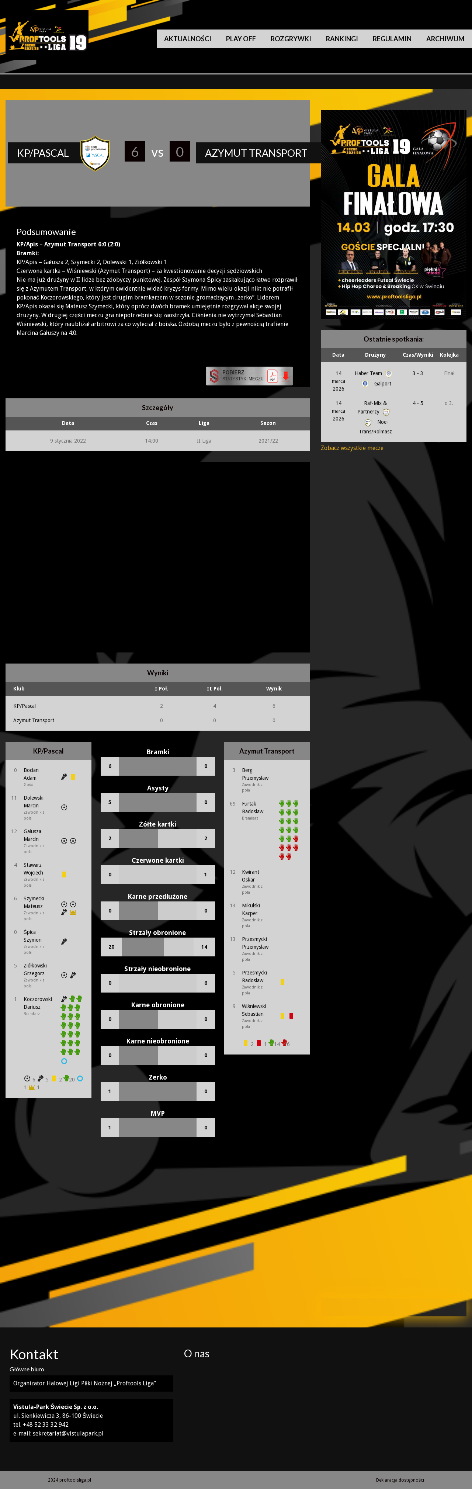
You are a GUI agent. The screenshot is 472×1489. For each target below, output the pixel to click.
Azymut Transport (33, 720)
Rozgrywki (291, 39)
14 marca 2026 (338, 381)
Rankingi (342, 39)
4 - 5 (418, 403)
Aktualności (187, 39)
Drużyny (375, 355)
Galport (375, 384)
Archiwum (445, 39)
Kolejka (449, 355)
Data (338, 355)
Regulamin (392, 39)
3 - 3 (418, 373)
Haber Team (374, 373)
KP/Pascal (24, 706)
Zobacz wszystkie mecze (352, 447)
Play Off (241, 39)
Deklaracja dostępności (400, 1480)
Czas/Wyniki (418, 355)
